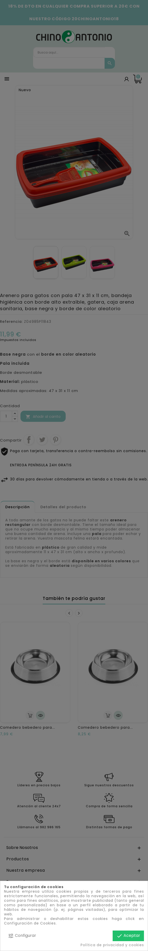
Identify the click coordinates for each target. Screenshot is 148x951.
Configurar (22, 936)
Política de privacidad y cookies (112, 945)
